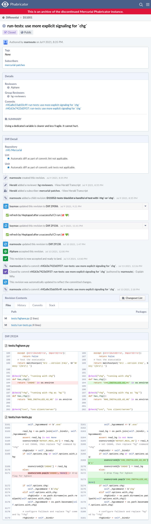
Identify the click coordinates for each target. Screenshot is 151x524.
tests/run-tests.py (21, 325)
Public (27, 32)
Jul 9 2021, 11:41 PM (71, 225)
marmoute (30, 42)
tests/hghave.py (20, 318)
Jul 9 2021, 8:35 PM (57, 177)
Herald (13, 185)
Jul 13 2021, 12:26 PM (130, 265)
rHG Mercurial (14, 150)
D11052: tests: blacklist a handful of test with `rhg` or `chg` (80, 198)
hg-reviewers (18, 96)
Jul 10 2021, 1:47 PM (74, 244)
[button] (148, 4)
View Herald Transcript (68, 185)
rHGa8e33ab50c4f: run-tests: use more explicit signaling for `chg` (43, 105)
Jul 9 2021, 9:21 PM (70, 206)
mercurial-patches (15, 65)
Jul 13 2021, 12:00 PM (57, 251)
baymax (14, 206)
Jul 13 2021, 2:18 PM (128, 289)
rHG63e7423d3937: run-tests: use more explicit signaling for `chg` (43, 108)
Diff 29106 (52, 225)
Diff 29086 (52, 206)
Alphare (15, 87)
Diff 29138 (55, 244)
